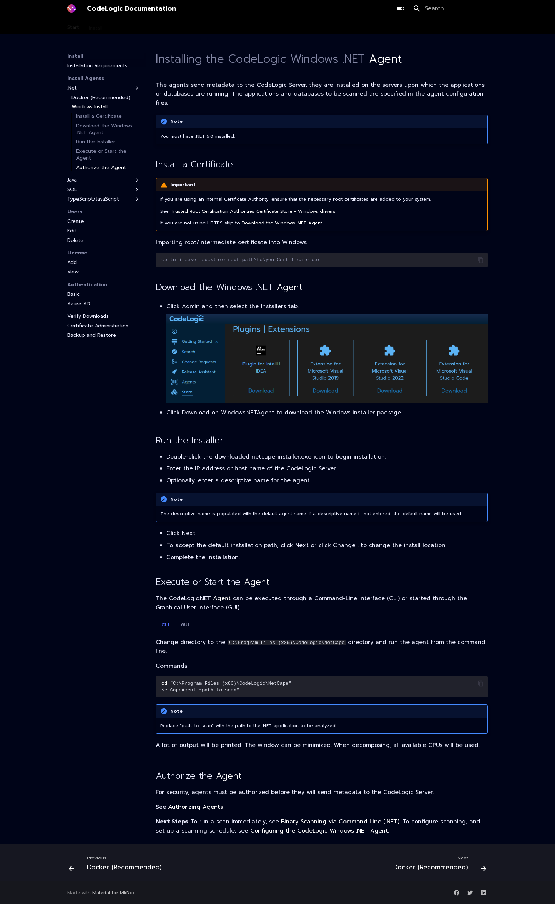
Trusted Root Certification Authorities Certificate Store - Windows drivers (253, 211)
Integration (282, 26)
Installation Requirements (97, 66)
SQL (103, 189)
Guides (313, 26)
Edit (71, 231)
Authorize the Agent (101, 168)
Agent (385, 59)
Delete (75, 240)
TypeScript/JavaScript (103, 199)
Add (72, 262)
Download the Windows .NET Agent (104, 129)
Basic (73, 294)
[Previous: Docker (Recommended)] (117, 864)
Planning (153, 26)
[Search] (450, 8)
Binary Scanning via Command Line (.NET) (340, 821)
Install (95, 26)
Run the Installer (95, 142)
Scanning (122, 26)
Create (75, 221)
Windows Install (89, 107)
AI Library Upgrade (237, 26)
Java (103, 180)
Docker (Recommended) (100, 97)
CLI (165, 624)
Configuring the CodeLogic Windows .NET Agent (319, 831)
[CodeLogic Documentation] (71, 8)
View (73, 272)
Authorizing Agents (195, 807)
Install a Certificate (99, 116)
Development (189, 26)
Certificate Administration (97, 326)
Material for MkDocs (115, 892)
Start (73, 26)
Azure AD (78, 304)
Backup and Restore (91, 335)
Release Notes (348, 26)
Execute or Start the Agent (101, 154)
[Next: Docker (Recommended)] (438, 864)
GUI (185, 624)
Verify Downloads (88, 316)
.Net (103, 88)
